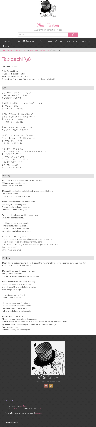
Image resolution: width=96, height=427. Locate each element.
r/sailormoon (85, 41)
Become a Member (55, 41)
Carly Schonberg (17, 408)
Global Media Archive (26, 41)
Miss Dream (48, 25)
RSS (51, 386)
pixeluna (23, 406)
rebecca (38, 413)
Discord (6, 46)
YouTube (46, 386)
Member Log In (71, 41)
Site (41, 41)
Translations (7, 41)
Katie (39, 408)
